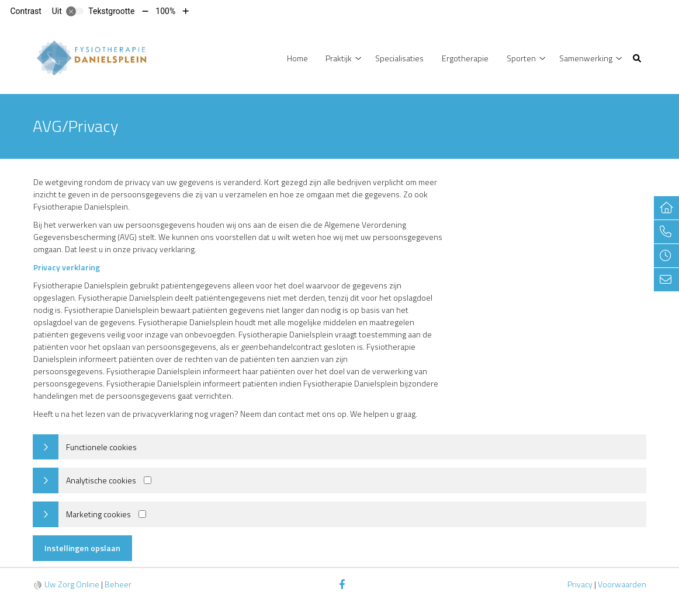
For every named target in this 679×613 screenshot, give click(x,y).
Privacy (580, 584)
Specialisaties (399, 58)
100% (165, 11)
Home (297, 58)
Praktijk (338, 58)
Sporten (521, 58)
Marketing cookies (98, 514)
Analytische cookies (101, 480)
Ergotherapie (465, 58)
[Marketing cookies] (142, 514)
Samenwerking (585, 58)
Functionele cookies (101, 447)
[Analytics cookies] (147, 480)
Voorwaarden (622, 584)
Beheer (118, 584)
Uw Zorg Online (71, 584)
